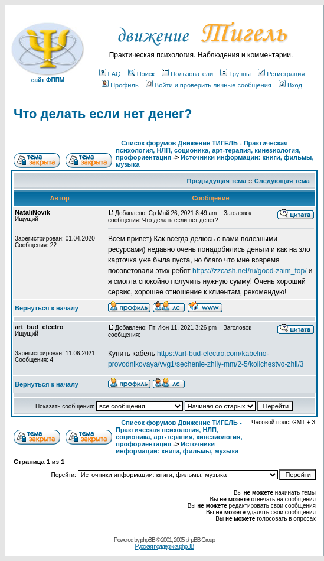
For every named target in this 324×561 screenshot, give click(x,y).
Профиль (120, 85)
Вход (290, 85)
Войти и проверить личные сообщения (208, 85)
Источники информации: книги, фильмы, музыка (177, 447)
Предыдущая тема (217, 180)
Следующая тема (282, 180)
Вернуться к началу (46, 308)
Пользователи (187, 73)
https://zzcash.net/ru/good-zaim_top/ (249, 271)
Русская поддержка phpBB (164, 546)
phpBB (147, 540)
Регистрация (281, 73)
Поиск (141, 73)
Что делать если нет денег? (103, 113)
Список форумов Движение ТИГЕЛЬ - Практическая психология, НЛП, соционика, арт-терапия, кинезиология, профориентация (208, 150)
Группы (235, 73)
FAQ (110, 73)
